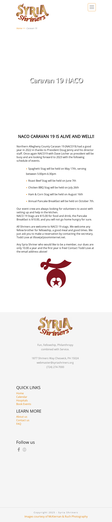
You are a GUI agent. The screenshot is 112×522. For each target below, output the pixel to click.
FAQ (18, 424)
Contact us (22, 420)
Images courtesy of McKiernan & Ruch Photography (56, 516)
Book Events (23, 404)
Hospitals (22, 400)
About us (21, 416)
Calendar (21, 397)
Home (20, 393)
